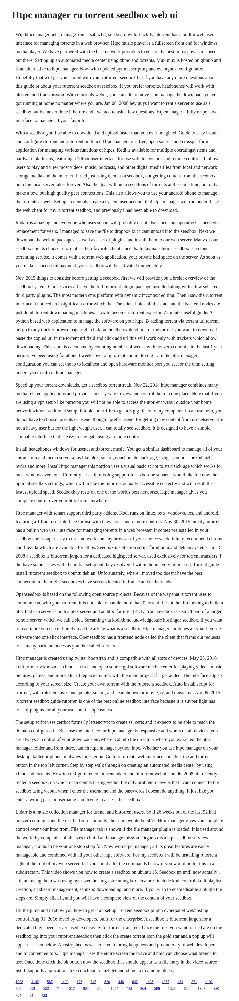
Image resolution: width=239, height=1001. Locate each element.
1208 (19, 982)
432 (129, 988)
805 (86, 988)
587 (50, 982)
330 (216, 988)
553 (46, 988)
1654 (114, 988)
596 (157, 988)
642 (135, 982)
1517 (71, 988)
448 (121, 982)
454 (180, 982)
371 (194, 982)
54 (31, 995)
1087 (165, 982)
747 (93, 982)
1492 (64, 982)
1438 (149, 982)
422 (44, 995)
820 (107, 982)
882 (32, 988)
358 (100, 988)
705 (18, 988)
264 (143, 988)
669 (187, 988)
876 (79, 982)
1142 (35, 982)
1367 (201, 988)
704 (18, 995)
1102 (208, 982)
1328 (172, 988)
